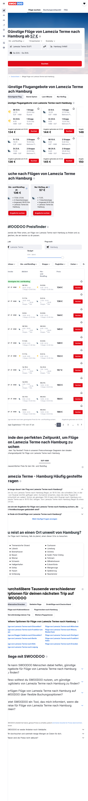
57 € (50, 36)
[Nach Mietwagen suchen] (4, 20)
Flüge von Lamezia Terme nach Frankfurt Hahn (65, 635)
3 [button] (68, 408)
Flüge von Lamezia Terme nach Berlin (28, 634)
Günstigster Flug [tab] (21, 97)
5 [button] (77, 408)
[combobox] (57, 41)
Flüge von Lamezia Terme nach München (65, 617)
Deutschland (21, 76)
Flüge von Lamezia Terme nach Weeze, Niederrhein (64, 624)
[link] (23, 213)
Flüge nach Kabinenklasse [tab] (25, 597)
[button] (3, 3)
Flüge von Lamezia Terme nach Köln (27, 639)
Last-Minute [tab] (53, 97)
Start (13, 76)
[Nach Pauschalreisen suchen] (4, 25)
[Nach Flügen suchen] (4, 10)
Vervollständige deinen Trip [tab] (25, 603)
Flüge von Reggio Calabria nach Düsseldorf (25, 629)
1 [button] (58, 408)
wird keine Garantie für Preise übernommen (28, 724)
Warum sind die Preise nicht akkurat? (49, 738)
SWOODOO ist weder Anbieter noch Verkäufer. (49, 730)
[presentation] (56, 36)
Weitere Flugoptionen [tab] (50, 603)
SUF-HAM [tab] (48, 444)
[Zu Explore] (4, 29)
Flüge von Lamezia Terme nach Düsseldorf (25, 618)
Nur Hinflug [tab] (68, 97)
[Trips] (4, 36)
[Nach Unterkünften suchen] (4, 15)
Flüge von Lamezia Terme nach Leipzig (28, 643)
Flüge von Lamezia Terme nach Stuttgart (65, 628)
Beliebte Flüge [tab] (42, 592)
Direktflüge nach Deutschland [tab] (65, 592)
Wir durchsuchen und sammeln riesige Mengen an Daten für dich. (49, 734)
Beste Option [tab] (38, 97)
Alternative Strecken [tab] (22, 592)
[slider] (85, 257)
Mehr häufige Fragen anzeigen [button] (48, 502)
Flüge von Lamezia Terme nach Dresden (64, 639)
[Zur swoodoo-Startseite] (15, 3)
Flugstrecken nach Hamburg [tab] (52, 597)
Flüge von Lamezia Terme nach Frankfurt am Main (29, 624)
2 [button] (63, 408)
